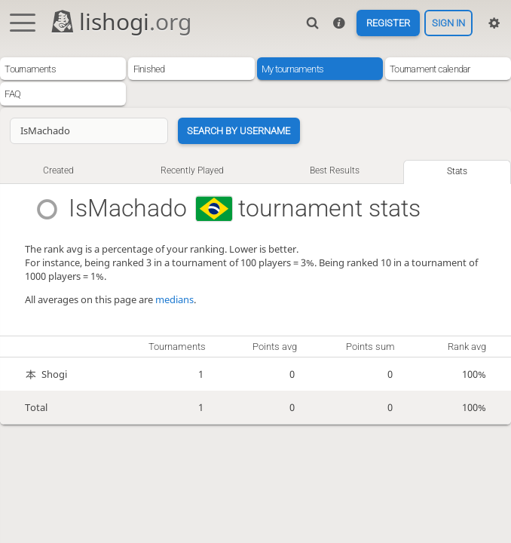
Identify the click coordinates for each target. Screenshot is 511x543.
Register (388, 23)
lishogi (120, 21)
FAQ (12, 94)
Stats (457, 171)
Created (58, 170)
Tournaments (30, 69)
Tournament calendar (430, 69)
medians (174, 299)
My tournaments (292, 69)
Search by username (238, 131)
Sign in (448, 23)
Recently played (192, 170)
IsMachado (128, 208)
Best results (335, 170)
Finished (149, 69)
